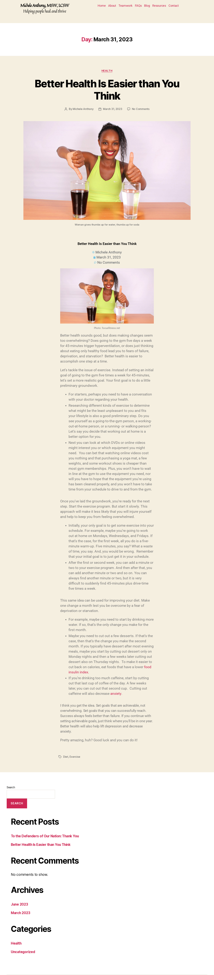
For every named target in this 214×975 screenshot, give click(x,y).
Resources (159, 5)
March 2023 (21, 913)
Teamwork (125, 5)
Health (106, 70)
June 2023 (20, 904)
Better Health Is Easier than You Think (107, 89)
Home (102, 5)
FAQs (138, 5)
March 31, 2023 (112, 109)
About (112, 5)
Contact (174, 5)
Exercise (75, 757)
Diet (65, 757)
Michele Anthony (83, 109)
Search (11, 787)
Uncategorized (23, 952)
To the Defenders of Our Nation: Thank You (45, 836)
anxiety (115, 694)
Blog (147, 5)
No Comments (140, 109)
